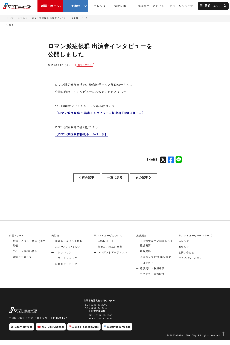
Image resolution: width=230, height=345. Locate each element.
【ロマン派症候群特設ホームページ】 (81, 134)
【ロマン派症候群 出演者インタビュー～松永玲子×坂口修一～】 (100, 113)
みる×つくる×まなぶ (68, 251)
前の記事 (86, 179)
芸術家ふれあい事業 (110, 251)
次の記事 (143, 179)
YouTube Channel (53, 331)
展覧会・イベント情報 (69, 246)
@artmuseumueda (124, 331)
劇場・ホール (17, 240)
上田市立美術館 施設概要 (155, 261)
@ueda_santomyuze (88, 331)
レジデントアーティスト (113, 257)
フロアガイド (148, 267)
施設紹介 (141, 240)
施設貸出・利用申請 (152, 273)
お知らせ (23, 18)
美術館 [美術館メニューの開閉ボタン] (75, 5)
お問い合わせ (187, 257)
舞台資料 (145, 256)
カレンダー (101, 5)
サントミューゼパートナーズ (197, 240)
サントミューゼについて (109, 240)
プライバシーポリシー (192, 263)
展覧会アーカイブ (66, 268)
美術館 (55, 240)
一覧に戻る (115, 179)
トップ (10, 18)
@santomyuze (22, 331)
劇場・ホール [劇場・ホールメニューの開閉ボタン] (50, 5)
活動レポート (123, 5)
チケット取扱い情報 (25, 256)
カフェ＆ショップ (181, 5)
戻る (10, 25)
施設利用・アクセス (151, 5)
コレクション (63, 257)
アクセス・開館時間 (152, 279)
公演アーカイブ (22, 261)
